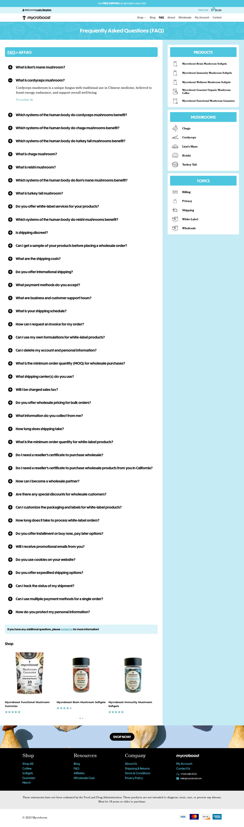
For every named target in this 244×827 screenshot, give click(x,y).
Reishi (186, 156)
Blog (152, 17)
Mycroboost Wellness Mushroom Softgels (206, 82)
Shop (140, 17)
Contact (217, 17)
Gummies (28, 778)
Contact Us (183, 768)
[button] (81, 67)
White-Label (190, 219)
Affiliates (79, 773)
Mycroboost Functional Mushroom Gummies (208, 101)
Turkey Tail (189, 165)
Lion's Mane (190, 147)
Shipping (188, 210)
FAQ (161, 17)
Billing (186, 192)
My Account (202, 17)
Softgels (27, 773)
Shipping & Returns (137, 768)
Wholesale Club (84, 778)
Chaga (186, 128)
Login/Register (43, 10)
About (171, 17)
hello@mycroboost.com (191, 778)
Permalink (24, 100)
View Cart (203, 10)
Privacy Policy (134, 778)
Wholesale (184, 17)
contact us (67, 629)
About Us (131, 763)
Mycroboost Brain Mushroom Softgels (81, 702)
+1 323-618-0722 (189, 773)
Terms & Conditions (137, 773)
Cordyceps (189, 137)
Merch (26, 782)
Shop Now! (122, 737)
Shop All (27, 763)
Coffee (27, 768)
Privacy (187, 201)
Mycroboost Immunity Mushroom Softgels (207, 73)
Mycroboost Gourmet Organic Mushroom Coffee (206, 92)
